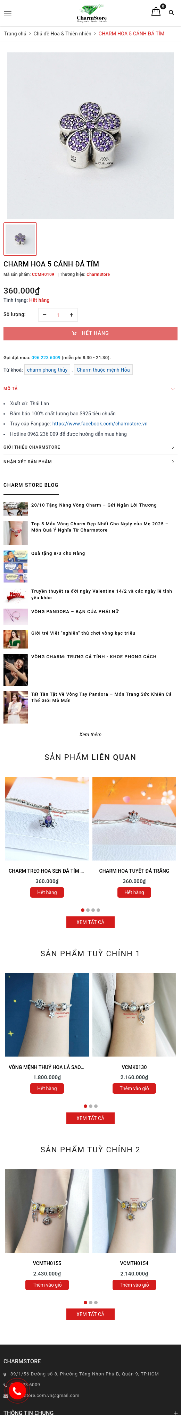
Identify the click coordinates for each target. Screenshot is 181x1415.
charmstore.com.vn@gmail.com (45, 1395)
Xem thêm (91, 734)
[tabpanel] (47, 838)
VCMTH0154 (134, 1263)
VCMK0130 (134, 1067)
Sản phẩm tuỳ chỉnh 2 (90, 1149)
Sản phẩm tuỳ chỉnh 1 (90, 953)
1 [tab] (82, 910)
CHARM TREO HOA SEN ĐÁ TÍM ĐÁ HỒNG (55, 871)
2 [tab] (88, 910)
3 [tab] (93, 910)
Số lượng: (14, 314)
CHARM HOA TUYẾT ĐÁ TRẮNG (134, 871)
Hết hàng (47, 892)
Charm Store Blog (31, 485)
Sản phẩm (90, 757)
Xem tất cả (90, 922)
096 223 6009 (46, 357)
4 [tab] (98, 910)
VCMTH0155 (47, 1263)
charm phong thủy (47, 370)
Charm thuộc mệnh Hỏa (103, 370)
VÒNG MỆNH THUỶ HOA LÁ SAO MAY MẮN (57, 1067)
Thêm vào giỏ (134, 1088)
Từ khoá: (13, 370)
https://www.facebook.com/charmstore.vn (100, 423)
